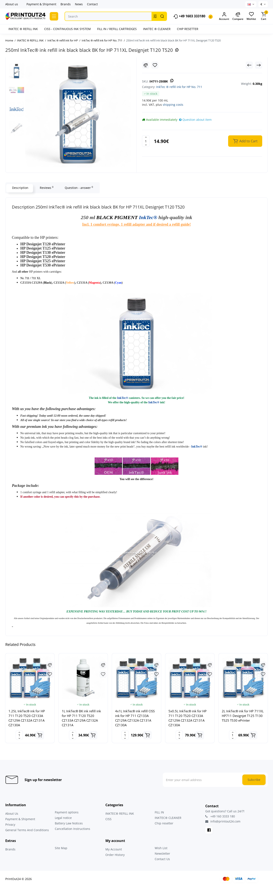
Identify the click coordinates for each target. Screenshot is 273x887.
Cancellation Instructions (72, 829)
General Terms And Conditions (27, 830)
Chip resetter (164, 823)
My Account (113, 849)
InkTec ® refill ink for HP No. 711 (179, 87)
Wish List (161, 848)
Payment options (67, 812)
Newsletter (162, 853)
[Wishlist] (155, 65)
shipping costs (173, 105)
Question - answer (78, 187)
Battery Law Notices (69, 823)
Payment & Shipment (41, 4)
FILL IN (159, 812)
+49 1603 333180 (189, 16)
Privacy (10, 824)
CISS (108, 819)
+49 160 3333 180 (220, 816)
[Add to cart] (40, 735)
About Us (11, 813)
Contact (92, 4)
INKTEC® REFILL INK (119, 813)
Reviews (46, 187)
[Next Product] (258, 65)
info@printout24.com (222, 821)
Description (19, 188)
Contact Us (162, 859)
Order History (115, 855)
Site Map (61, 848)
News (79, 4)
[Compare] (145, 65)
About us (11, 4)
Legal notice (63, 818)
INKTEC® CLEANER (168, 818)
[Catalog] (54, 16)
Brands (66, 4)
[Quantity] (146, 141)
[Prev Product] (249, 65)
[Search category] (155, 16)
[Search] (162, 16)
